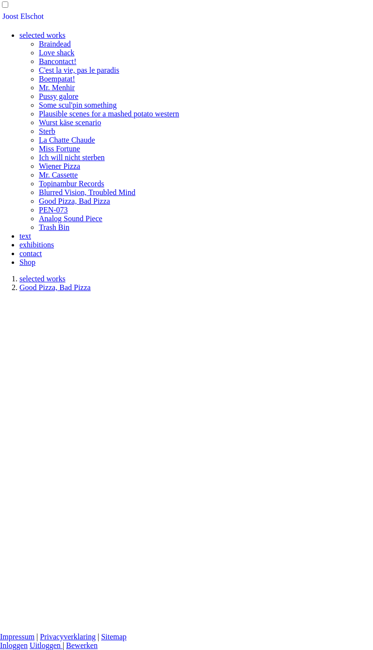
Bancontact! (57, 61)
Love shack (56, 53)
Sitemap (113, 637)
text (25, 236)
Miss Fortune (59, 149)
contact (30, 253)
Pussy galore (58, 96)
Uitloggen (46, 645)
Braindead (55, 44)
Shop (27, 262)
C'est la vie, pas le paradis (79, 70)
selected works (42, 35)
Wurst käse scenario (70, 122)
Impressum (17, 637)
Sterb (47, 131)
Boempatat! (57, 79)
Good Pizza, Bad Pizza (74, 201)
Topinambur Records (71, 183)
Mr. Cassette (58, 175)
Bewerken (82, 645)
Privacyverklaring (68, 637)
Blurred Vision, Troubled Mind (87, 192)
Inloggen (14, 645)
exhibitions (36, 245)
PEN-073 (53, 210)
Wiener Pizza (59, 166)
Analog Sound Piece (70, 218)
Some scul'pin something (78, 105)
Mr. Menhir (57, 87)
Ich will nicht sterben (72, 157)
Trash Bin (54, 227)
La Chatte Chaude (67, 140)
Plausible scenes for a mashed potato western (109, 114)
